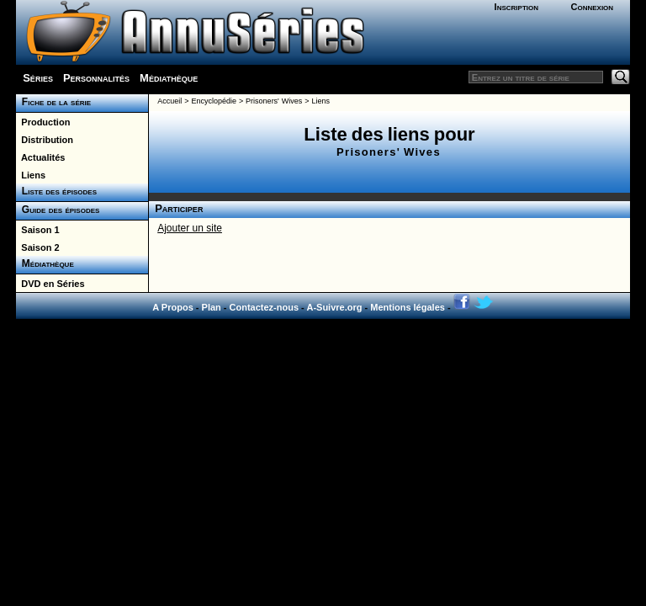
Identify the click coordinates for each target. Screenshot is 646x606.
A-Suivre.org (334, 307)
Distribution (44, 140)
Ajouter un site (189, 228)
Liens (30, 175)
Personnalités (96, 78)
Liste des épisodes (56, 191)
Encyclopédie (213, 101)
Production (43, 122)
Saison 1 (37, 230)
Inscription (516, 7)
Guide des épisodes (57, 209)
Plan (211, 307)
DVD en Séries (50, 284)
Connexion (591, 7)
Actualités (40, 157)
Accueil (169, 101)
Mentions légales (407, 307)
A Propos (172, 307)
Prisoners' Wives (274, 101)
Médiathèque (169, 78)
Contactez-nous (264, 307)
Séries (38, 78)
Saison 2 (37, 247)
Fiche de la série (53, 102)
